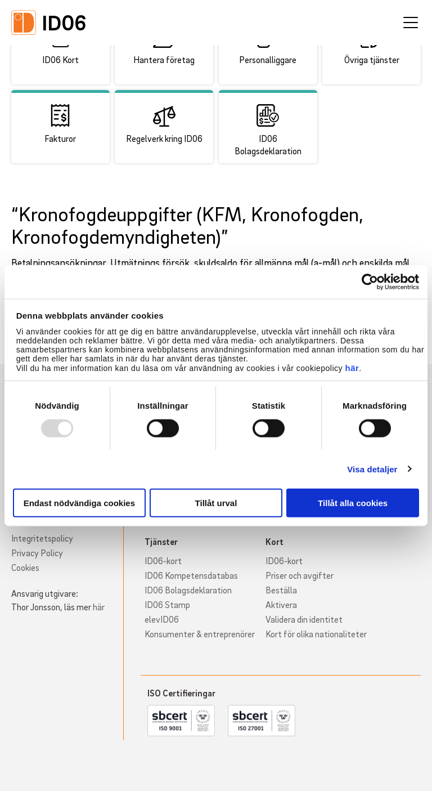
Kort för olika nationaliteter (316, 634)
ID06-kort (163, 560)
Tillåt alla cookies (353, 503)
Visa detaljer (372, 468)
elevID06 (162, 619)
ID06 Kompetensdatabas (191, 575)
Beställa (281, 590)
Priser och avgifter (300, 575)
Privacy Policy (37, 552)
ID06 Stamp (167, 604)
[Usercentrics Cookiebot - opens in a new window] (370, 281)
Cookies (25, 567)
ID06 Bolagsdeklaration (188, 590)
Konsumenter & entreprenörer (200, 634)
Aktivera (281, 604)
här (352, 368)
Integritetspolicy (42, 538)
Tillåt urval (216, 503)
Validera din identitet (304, 619)
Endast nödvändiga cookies (79, 503)
